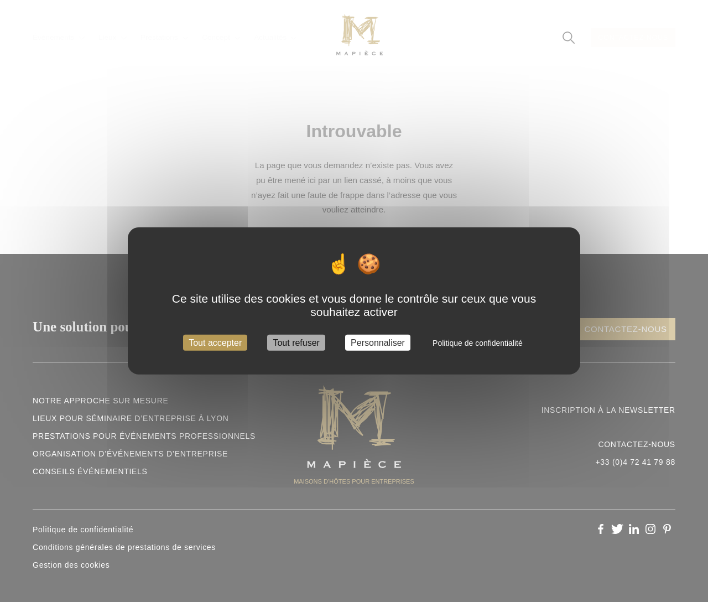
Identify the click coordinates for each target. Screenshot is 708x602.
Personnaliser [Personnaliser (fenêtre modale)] (378, 342)
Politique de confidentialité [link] (478, 343)
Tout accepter (215, 342)
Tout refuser (296, 342)
